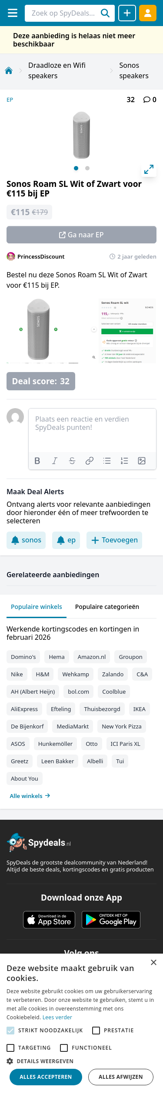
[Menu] (12, 12)
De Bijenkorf (27, 726)
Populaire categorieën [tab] (107, 606)
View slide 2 (87, 168)
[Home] (8, 70)
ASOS (18, 744)
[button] (81, 1061)
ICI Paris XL (125, 744)
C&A (142, 674)
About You (24, 778)
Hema (56, 657)
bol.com (78, 691)
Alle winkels (30, 796)
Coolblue (114, 691)
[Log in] (147, 13)
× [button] (153, 963)
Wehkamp (75, 674)
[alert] (81, 1024)
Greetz (19, 761)
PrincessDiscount (41, 256)
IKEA (139, 709)
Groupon (130, 657)
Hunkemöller (55, 744)
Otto (91, 744)
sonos (26, 540)
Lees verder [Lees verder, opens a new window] (58, 1017)
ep (66, 540)
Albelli (95, 761)
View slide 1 (76, 168)
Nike (17, 674)
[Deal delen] (127, 13)
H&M (43, 674)
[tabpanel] (81, 710)
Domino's (23, 657)
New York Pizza (122, 726)
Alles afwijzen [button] (121, 1077)
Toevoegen (114, 540)
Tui (120, 761)
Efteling (61, 709)
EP (10, 99)
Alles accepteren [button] (46, 1077)
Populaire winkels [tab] (36, 606)
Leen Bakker (57, 761)
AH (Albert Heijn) (33, 691)
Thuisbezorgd (102, 709)
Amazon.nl (92, 657)
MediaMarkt (73, 726)
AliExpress (24, 709)
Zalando (112, 674)
